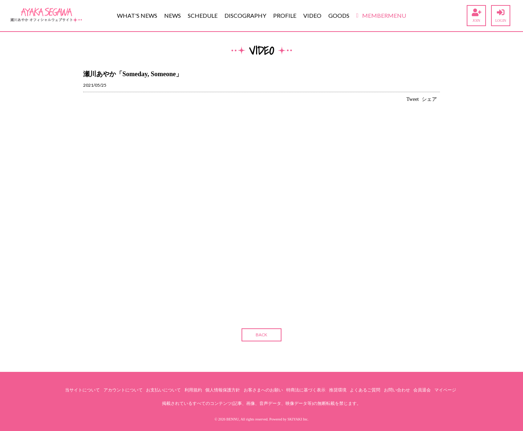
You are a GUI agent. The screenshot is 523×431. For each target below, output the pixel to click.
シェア (429, 99)
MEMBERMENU (381, 15)
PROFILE (284, 15)
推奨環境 (337, 390)
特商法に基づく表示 (305, 390)
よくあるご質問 (365, 390)
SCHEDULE (203, 15)
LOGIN (501, 15)
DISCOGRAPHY (245, 15)
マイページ (445, 390)
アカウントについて (123, 390)
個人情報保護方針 (222, 390)
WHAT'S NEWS (137, 15)
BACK (261, 334)
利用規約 (193, 390)
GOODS (338, 15)
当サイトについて (82, 390)
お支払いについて (163, 390)
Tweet (412, 99)
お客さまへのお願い (263, 390)
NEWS (172, 15)
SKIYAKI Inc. (298, 419)
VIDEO (312, 15)
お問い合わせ (397, 390)
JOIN (476, 15)
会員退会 (422, 390)
